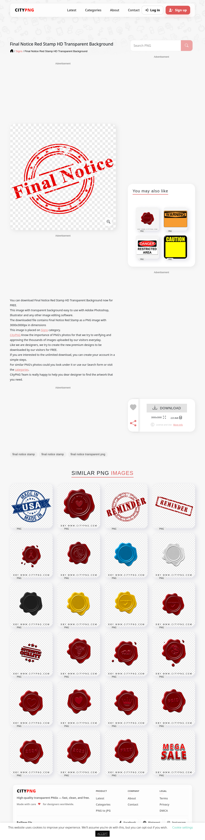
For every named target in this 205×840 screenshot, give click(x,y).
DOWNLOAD (167, 408)
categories (21, 369)
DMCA (163, 810)
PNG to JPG (103, 810)
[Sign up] (178, 10)
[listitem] (128, 822)
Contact (133, 804)
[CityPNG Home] (24, 10)
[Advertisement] (63, 93)
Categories (93, 10)
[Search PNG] (155, 45)
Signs (44, 330)
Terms (163, 798)
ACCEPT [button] (102, 834)
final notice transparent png (88, 454)
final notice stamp (23, 454)
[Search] (187, 45)
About (114, 10)
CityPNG (15, 335)
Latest (71, 10)
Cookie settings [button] (182, 827)
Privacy (164, 804)
